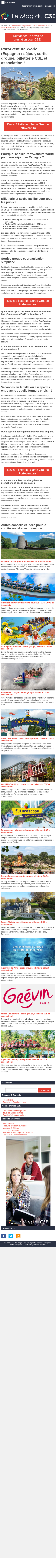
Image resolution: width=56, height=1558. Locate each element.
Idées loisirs (8, 1100)
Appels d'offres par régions (14, 1115)
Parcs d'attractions (8, 27)
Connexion (50, 6)
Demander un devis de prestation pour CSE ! (28, 37)
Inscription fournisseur (32, 6)
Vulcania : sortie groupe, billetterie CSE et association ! (26, 561)
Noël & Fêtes (8, 1123)
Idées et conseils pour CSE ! (22, 26)
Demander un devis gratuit (14, 1110)
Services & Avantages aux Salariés (18, 1132)
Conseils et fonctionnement (14, 1102)
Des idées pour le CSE (42, 26)
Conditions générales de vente (35, 1244)
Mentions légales (16, 1244)
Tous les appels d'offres (13, 1113)
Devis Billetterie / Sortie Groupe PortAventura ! (28, 126)
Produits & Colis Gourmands (15, 1126)
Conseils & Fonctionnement (15, 1135)
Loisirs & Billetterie (11, 1130)
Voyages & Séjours (11, 1128)
